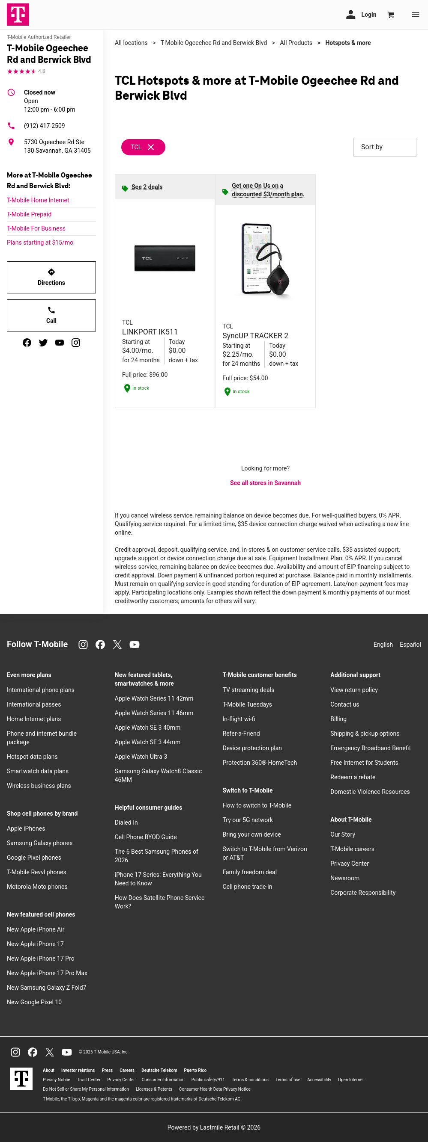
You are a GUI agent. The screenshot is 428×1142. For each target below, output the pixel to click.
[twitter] (43, 342)
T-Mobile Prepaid (29, 214)
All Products (296, 42)
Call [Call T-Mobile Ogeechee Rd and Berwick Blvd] (51, 315)
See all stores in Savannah (265, 482)
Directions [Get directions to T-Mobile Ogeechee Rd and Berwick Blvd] (51, 277)
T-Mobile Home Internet (38, 200)
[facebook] (27, 342)
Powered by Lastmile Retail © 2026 (214, 1127)
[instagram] (76, 342)
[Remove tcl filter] (144, 147)
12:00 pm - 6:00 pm (49, 100)
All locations (131, 42)
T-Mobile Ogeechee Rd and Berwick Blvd (214, 42)
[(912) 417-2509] (51, 125)
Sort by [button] (385, 147)
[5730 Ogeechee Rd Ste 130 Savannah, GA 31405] (51, 146)
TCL (136, 147)
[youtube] (59, 342)
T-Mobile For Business (36, 228)
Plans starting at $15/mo (40, 242)
